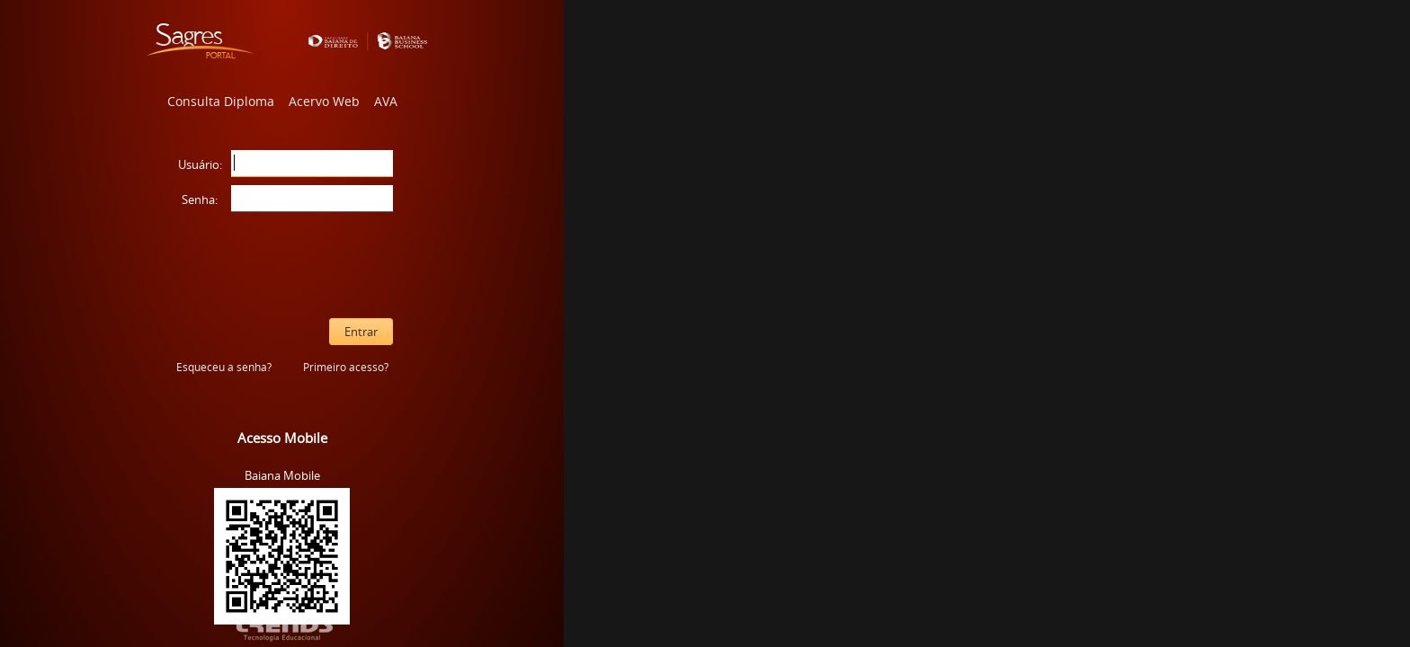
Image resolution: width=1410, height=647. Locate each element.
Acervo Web (324, 101)
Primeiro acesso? (345, 367)
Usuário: (200, 164)
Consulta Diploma (220, 101)
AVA (385, 101)
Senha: (200, 199)
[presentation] (282, 265)
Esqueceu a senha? (224, 367)
